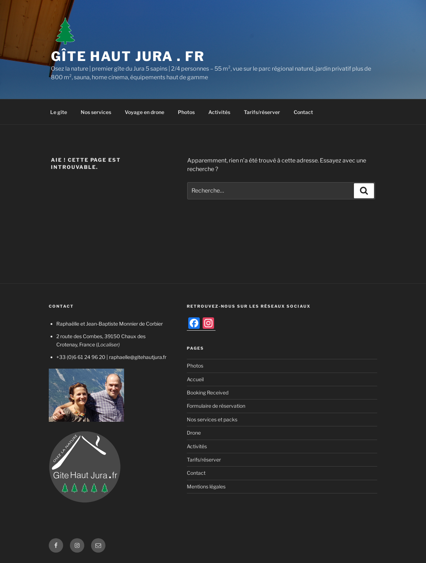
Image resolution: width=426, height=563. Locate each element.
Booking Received (207, 392)
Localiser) (109, 344)
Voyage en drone (144, 112)
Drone (194, 433)
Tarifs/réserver (262, 112)
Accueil (195, 379)
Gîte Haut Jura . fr (128, 56)
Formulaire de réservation (216, 406)
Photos (186, 112)
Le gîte (58, 112)
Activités (219, 112)
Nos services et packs (212, 419)
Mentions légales (206, 486)
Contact (303, 112)
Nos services (96, 112)
